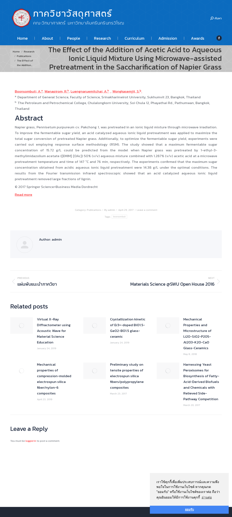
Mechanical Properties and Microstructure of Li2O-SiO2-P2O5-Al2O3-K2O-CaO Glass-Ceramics (197, 333)
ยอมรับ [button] (189, 509)
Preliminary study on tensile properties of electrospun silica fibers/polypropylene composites (127, 376)
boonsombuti (119, 217)
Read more (23, 194)
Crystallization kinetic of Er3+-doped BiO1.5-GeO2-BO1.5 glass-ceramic (127, 327)
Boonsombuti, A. (28, 91)
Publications (94, 210)
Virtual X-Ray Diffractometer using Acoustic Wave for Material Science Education (54, 330)
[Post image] (21, 325)
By (109, 210)
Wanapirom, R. (55, 91)
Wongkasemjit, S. (126, 91)
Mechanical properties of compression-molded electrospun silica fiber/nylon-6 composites (54, 379)
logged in (30, 441)
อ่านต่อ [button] (207, 497)
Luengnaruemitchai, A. (89, 91)
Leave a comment (147, 210)
